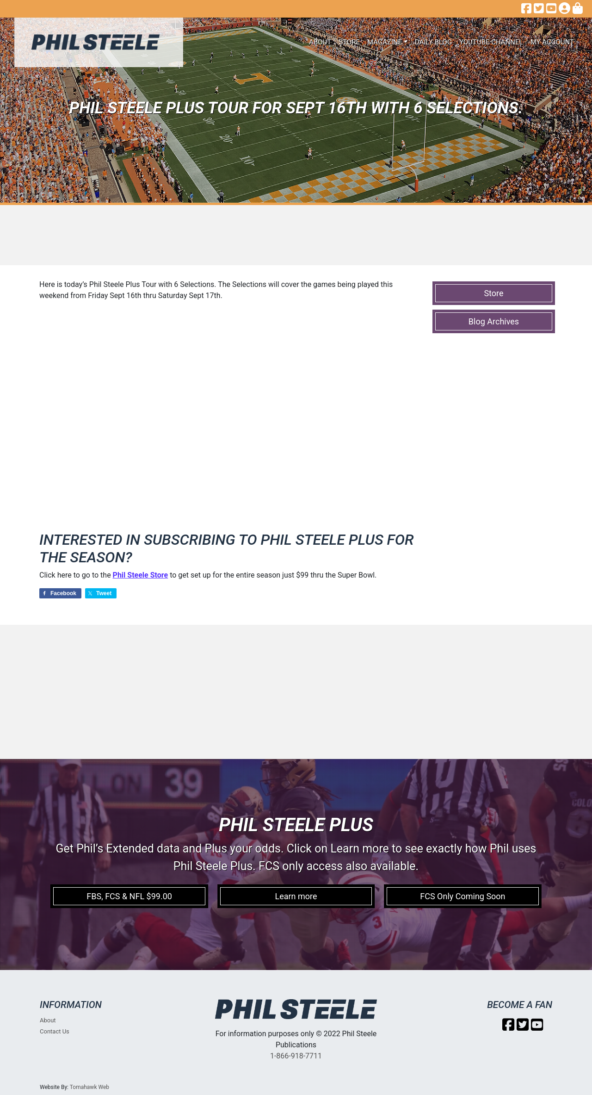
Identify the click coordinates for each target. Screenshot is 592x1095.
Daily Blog (433, 42)
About (320, 42)
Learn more (296, 896)
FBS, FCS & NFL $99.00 (129, 896)
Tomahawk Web (89, 1087)
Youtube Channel (491, 42)
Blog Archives (494, 321)
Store (349, 42)
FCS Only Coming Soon (462, 896)
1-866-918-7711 (296, 1055)
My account (552, 42)
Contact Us (54, 1031)
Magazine (384, 42)
